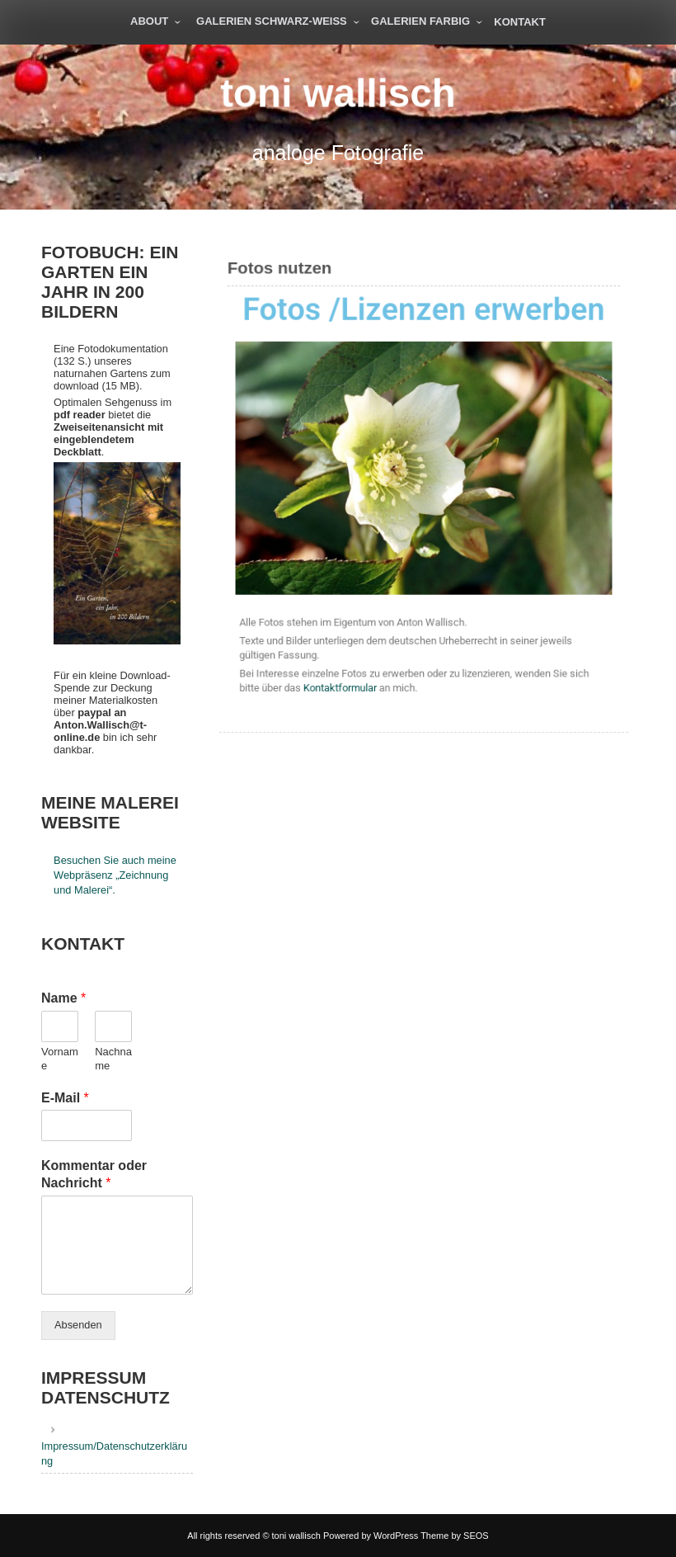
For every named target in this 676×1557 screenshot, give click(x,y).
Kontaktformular (341, 682)
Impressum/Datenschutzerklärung (114, 1453)
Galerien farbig (420, 21)
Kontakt (520, 22)
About (149, 21)
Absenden (78, 1325)
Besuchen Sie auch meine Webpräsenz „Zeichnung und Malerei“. (115, 875)
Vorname (59, 1058)
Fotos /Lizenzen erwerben (423, 314)
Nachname (113, 1058)
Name (63, 998)
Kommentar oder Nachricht (94, 1174)
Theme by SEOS (454, 1535)
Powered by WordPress (370, 1535)
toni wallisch (338, 93)
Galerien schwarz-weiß (271, 21)
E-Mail (65, 1098)
